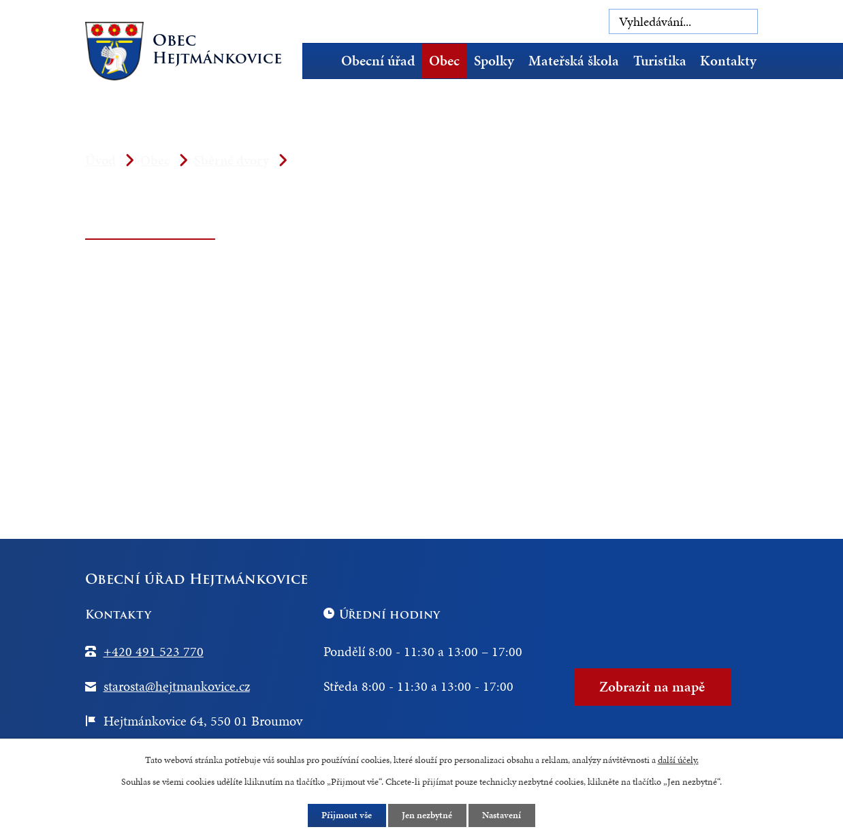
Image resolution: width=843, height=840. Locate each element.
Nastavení (502, 815)
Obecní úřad (378, 60)
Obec (444, 60)
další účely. (678, 759)
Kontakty (728, 60)
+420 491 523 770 (154, 651)
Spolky (494, 60)
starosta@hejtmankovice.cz (177, 686)
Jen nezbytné (427, 815)
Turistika (659, 60)
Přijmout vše (346, 815)
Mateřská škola (573, 60)
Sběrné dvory (231, 160)
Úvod (323, 61)
